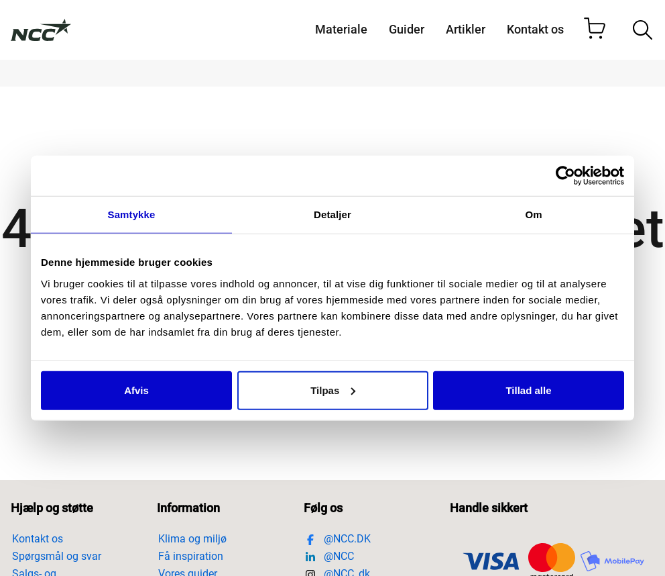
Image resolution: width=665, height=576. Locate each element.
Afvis (136, 389)
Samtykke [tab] (132, 214)
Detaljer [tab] (332, 214)
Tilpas (332, 389)
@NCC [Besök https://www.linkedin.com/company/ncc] (329, 556)
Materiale (341, 29)
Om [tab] (533, 214)
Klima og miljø (193, 538)
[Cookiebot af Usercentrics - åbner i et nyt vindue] (565, 176)
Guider (406, 29)
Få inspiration (190, 556)
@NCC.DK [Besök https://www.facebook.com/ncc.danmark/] (338, 538)
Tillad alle (528, 389)
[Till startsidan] (41, 30)
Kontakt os (535, 29)
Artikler (465, 29)
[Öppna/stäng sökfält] (642, 30)
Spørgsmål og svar (56, 556)
